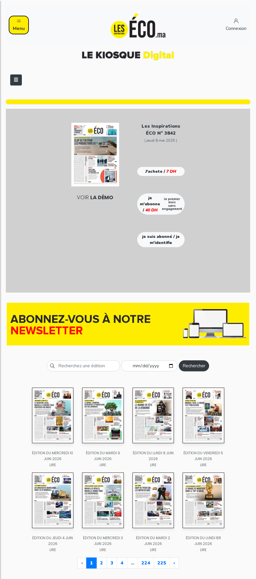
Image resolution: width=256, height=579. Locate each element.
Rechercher (194, 366)
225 (162, 563)
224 (146, 563)
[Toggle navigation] (16, 79)
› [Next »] (174, 563)
